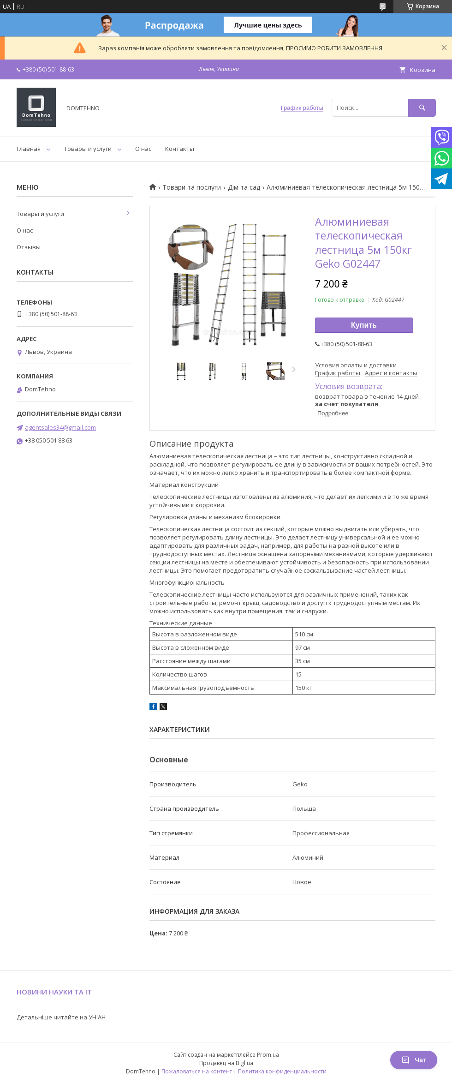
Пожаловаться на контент (196, 1071)
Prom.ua (268, 1055)
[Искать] (422, 108)
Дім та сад (244, 187)
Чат (413, 1060)
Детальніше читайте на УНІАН (61, 1017)
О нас (143, 148)
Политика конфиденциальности (282, 1071)
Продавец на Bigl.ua (226, 1063)
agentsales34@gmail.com (60, 427)
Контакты (179, 148)
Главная (29, 148)
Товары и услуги (88, 148)
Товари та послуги (191, 187)
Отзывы (29, 247)
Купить (364, 325)
